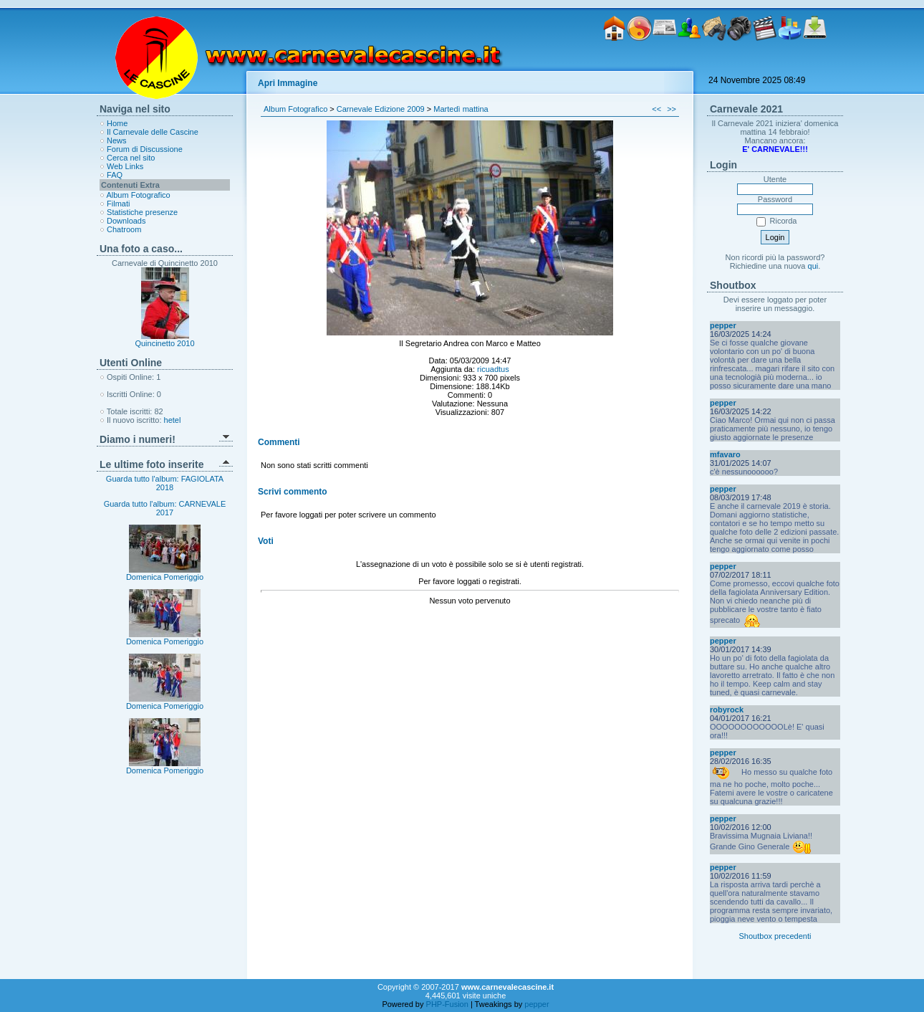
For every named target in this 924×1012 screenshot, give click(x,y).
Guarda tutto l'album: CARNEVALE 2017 (165, 508)
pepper (723, 325)
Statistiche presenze (142, 212)
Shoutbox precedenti (775, 936)
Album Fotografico (138, 195)
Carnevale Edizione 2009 (381, 109)
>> (671, 109)
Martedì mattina (460, 109)
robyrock (726, 709)
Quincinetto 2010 (164, 343)
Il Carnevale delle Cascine (152, 132)
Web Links (125, 166)
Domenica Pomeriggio (164, 573)
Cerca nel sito (131, 157)
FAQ (114, 175)
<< (656, 109)
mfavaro (725, 454)
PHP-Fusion (447, 1004)
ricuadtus (493, 369)
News (117, 140)
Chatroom (124, 229)
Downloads (126, 220)
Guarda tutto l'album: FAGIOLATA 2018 (164, 483)
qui (813, 266)
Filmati (118, 203)
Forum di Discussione (145, 149)
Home (117, 123)
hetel (172, 420)
